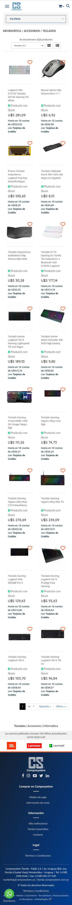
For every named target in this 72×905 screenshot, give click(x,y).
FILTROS (37, 19)
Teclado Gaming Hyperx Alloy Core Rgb (51, 421)
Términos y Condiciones (38, 855)
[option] (11, 745)
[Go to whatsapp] (9, 893)
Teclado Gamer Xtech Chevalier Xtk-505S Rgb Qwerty (52, 340)
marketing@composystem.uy (19, 879)
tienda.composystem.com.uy (53, 879)
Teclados (49, 31)
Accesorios (32, 31)
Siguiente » (45, 706)
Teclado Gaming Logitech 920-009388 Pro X (17, 579)
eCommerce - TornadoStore (38, 895)
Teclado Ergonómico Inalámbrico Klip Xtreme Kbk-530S (19, 255)
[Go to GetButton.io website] (9, 901)
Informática (12, 31)
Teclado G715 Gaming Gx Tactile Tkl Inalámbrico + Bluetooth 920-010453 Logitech (51, 259)
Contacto (38, 834)
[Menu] (7, 6)
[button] (61, 5)
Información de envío (37, 802)
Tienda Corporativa (38, 829)
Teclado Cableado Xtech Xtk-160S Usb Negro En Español (52, 174)
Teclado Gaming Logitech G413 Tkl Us (51, 660)
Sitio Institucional (38, 823)
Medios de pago (38, 797)
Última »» (61, 706)
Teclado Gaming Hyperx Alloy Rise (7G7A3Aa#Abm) (17, 502)
